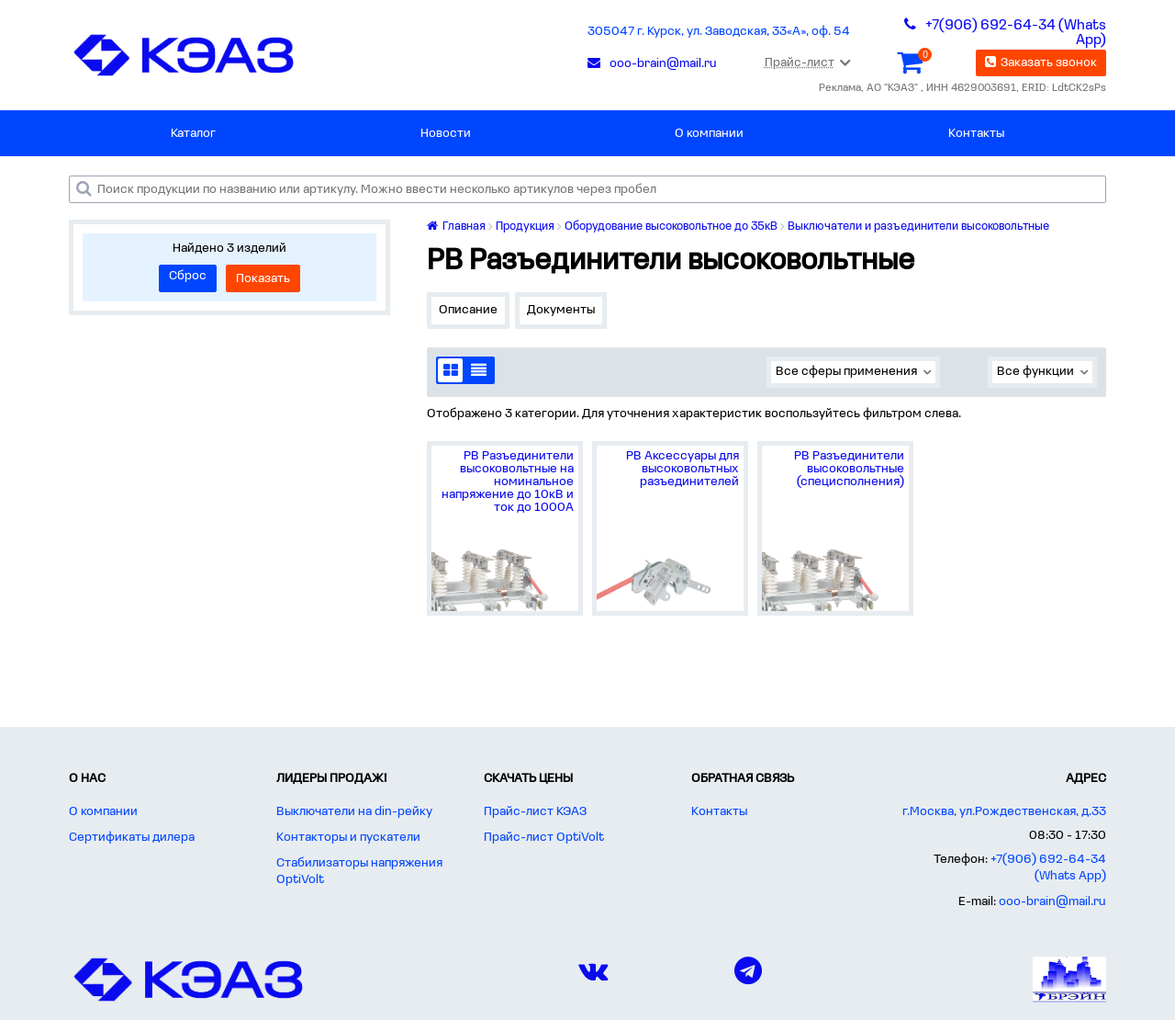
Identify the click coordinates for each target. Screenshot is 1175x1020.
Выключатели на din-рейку (354, 812)
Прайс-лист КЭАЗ (535, 812)
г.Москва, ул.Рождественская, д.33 (1004, 812)
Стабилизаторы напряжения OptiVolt (359, 871)
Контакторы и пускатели (348, 837)
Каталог (193, 134)
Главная (456, 226)
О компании (709, 134)
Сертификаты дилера (132, 837)
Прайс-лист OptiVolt (544, 837)
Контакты (976, 134)
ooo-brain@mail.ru (1052, 902)
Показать (263, 279)
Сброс (188, 276)
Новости (445, 134)
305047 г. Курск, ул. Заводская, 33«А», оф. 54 (719, 32)
